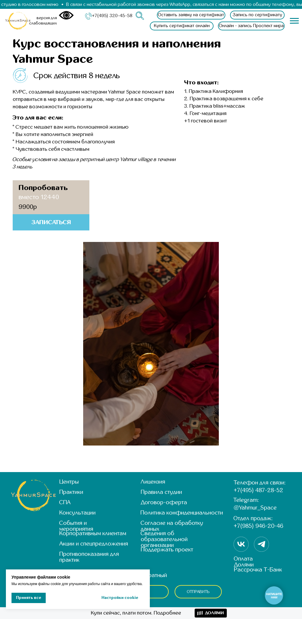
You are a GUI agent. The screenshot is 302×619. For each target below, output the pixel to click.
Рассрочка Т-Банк (258, 569)
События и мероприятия (76, 526)
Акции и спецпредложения (93, 544)
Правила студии (161, 492)
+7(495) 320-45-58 (112, 15)
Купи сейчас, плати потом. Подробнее (136, 613)
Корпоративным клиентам (92, 533)
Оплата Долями (244, 562)
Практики (71, 492)
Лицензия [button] (153, 482)
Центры (69, 482)
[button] (191, 15)
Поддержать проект (167, 549)
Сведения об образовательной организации (164, 539)
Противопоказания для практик (89, 557)
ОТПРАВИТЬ (198, 591)
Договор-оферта (164, 502)
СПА (64, 502)
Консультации (77, 513)
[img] (18, 20)
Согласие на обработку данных (172, 526)
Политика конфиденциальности (181, 513)
